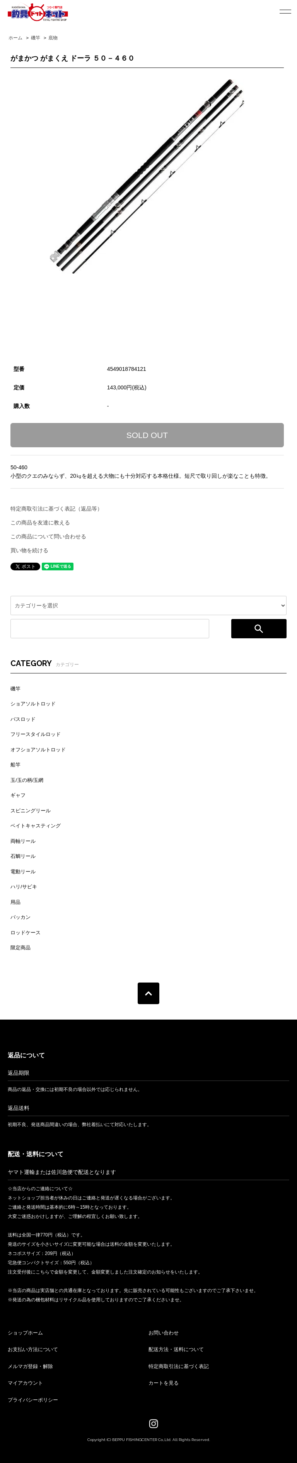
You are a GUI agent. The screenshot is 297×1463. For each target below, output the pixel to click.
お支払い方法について (33, 1349)
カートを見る (163, 1383)
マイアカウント (25, 1383)
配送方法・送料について (176, 1349)
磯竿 (35, 38)
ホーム (15, 38)
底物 (53, 38)
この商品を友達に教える (40, 522)
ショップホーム (25, 1333)
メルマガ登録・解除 (30, 1366)
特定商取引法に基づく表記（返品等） (56, 509)
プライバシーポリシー (33, 1400)
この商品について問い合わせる (48, 536)
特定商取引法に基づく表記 (178, 1366)
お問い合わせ (163, 1333)
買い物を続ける (29, 550)
